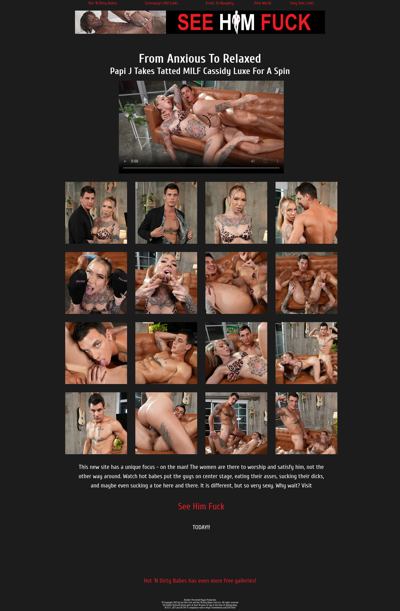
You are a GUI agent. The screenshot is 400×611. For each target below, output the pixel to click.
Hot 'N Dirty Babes (102, 3)
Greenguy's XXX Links (161, 3)
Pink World (262, 3)
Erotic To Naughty (220, 3)
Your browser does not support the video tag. (201, 127)
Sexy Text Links (302, 3)
